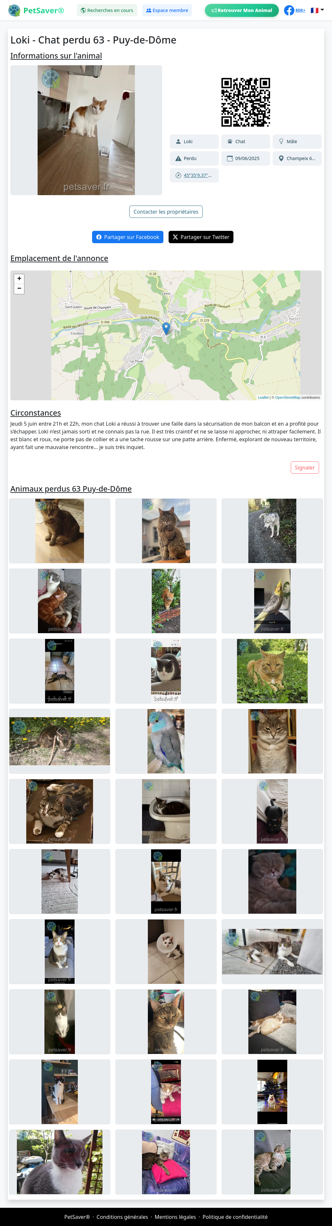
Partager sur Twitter (201, 237)
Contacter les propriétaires (166, 211)
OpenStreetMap (288, 397)
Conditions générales (122, 1216)
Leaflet (263, 397)
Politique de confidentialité (235, 1216)
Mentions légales (175, 1216)
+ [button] (19, 279)
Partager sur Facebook (127, 237)
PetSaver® (77, 1216)
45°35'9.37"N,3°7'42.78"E (210, 175)
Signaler (305, 467)
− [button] (19, 289)
